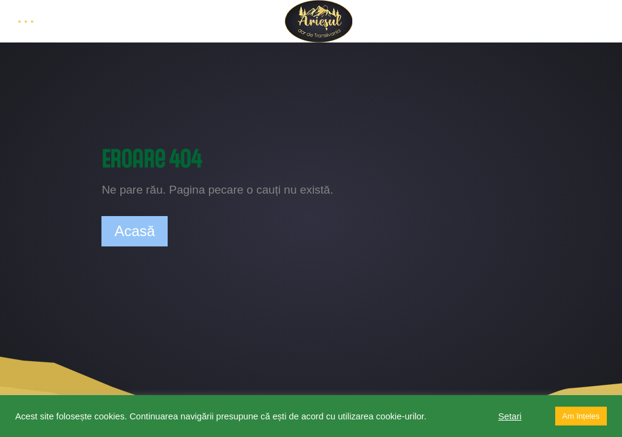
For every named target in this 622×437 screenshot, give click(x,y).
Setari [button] (509, 416)
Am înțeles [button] (581, 416)
